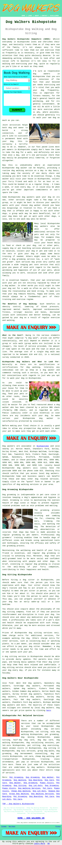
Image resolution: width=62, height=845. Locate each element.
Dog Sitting (20, 786)
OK (48, 844)
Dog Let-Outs (35, 786)
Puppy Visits (47, 783)
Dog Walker (48, 777)
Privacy (58, 826)
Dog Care (49, 780)
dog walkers (28, 197)
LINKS (30, 16)
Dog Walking (20, 780)
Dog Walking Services (29, 788)
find (11, 683)
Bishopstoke (43, 446)
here (48, 710)
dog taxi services (26, 751)
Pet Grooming (16, 777)
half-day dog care (23, 740)
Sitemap (3, 826)
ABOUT (37, 16)
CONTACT (45, 16)
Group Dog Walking (19, 794)
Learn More (39, 844)
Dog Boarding (35, 780)
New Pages (12, 826)
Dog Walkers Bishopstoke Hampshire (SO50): (26, 39)
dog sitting (50, 748)
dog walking (17, 171)
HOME (23, 16)
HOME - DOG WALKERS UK (31, 818)
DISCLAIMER (54, 16)
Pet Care (47, 788)
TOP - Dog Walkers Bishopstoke (18, 804)
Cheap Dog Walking (20, 791)
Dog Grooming (32, 777)
